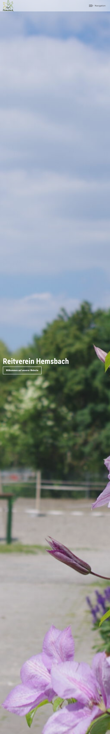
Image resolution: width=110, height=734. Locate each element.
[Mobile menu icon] (97, 6)
